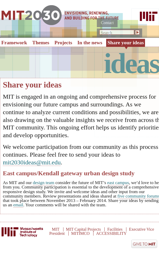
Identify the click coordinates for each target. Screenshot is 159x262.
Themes (40, 42)
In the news (89, 42)
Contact (107, 22)
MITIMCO (80, 233)
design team (43, 182)
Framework (14, 42)
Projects (63, 42)
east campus (118, 182)
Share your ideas (125, 42)
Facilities (114, 229)
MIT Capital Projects (83, 229)
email (18, 204)
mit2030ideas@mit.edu (32, 162)
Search (106, 33)
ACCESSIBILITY (111, 233)
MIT (55, 229)
